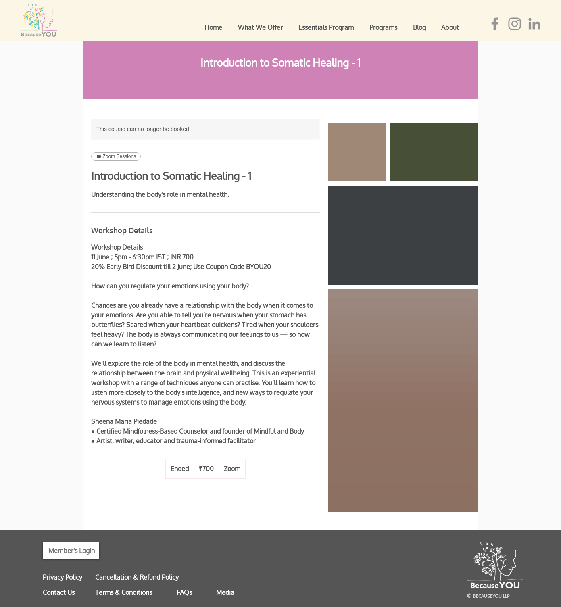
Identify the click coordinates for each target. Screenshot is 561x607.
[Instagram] (514, 23)
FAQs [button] (184, 592)
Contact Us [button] (59, 592)
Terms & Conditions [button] (123, 592)
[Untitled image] (357, 152)
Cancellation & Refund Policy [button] (137, 577)
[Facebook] (494, 23)
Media (225, 592)
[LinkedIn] (534, 23)
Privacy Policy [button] (62, 577)
